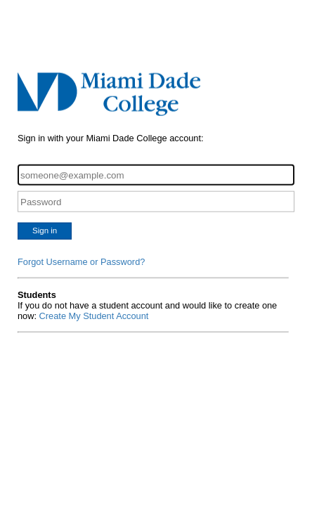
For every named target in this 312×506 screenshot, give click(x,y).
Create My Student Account (94, 316)
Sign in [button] (44, 230)
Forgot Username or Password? (81, 262)
